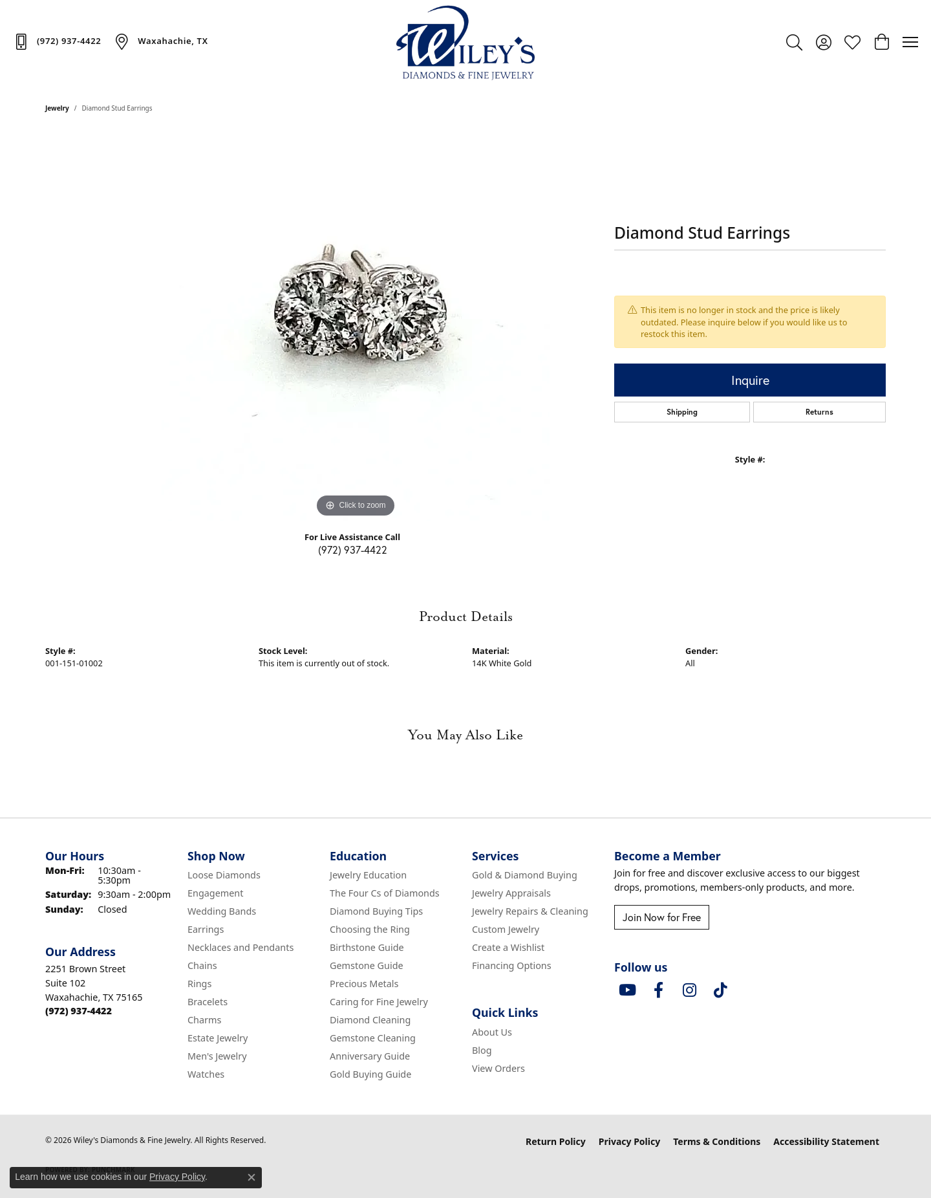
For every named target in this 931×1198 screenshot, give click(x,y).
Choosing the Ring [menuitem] (370, 929)
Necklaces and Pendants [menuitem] (240, 947)
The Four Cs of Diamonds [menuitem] (385, 893)
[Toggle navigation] (910, 42)
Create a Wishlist (508, 947)
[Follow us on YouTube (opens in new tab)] (627, 990)
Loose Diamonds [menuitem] (224, 875)
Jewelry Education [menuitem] (368, 875)
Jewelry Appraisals (511, 893)
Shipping (682, 412)
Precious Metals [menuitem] (364, 983)
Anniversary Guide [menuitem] (370, 1056)
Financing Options (511, 965)
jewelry (57, 108)
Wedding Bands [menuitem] (221, 911)
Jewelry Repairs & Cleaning (530, 911)
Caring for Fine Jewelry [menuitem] (379, 1002)
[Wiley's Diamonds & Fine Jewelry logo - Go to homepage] (466, 42)
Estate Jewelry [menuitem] (217, 1038)
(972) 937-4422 (352, 549)
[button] (794, 42)
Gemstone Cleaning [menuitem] (373, 1038)
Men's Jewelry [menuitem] (217, 1056)
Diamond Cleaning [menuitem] (370, 1020)
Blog (482, 1050)
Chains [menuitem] (202, 965)
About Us (492, 1032)
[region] (356, 327)
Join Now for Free (662, 917)
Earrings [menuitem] (205, 929)
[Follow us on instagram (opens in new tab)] (689, 990)
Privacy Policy (629, 1141)
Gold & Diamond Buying (524, 875)
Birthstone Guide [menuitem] (367, 947)
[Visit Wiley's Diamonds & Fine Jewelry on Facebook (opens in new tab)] (658, 990)
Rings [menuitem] (199, 983)
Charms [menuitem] (204, 1020)
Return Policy (556, 1141)
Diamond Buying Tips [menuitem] (376, 911)
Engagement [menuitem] (215, 893)
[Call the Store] (78, 1011)
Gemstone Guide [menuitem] (366, 965)
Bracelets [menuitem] (207, 1002)
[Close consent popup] (251, 1177)
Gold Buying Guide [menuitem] (370, 1074)
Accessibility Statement (826, 1141)
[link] (57, 41)
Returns (819, 412)
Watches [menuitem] (205, 1074)
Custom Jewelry (505, 929)
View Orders (498, 1068)
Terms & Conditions (716, 1141)
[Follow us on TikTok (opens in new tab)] (720, 990)
